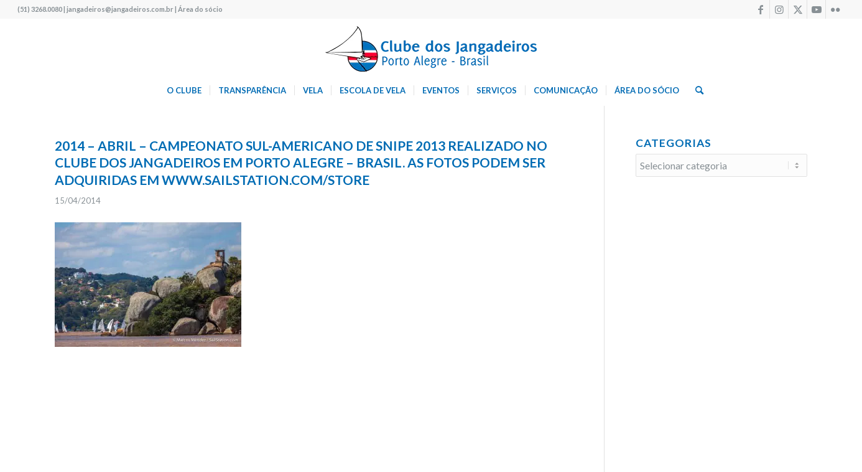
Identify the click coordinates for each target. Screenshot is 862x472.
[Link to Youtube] (816, 9)
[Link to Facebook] (760, 9)
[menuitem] (184, 90)
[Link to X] (798, 9)
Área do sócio (200, 9)
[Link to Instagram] (779, 9)
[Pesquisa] (695, 90)
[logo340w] (431, 47)
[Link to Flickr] (835, 9)
